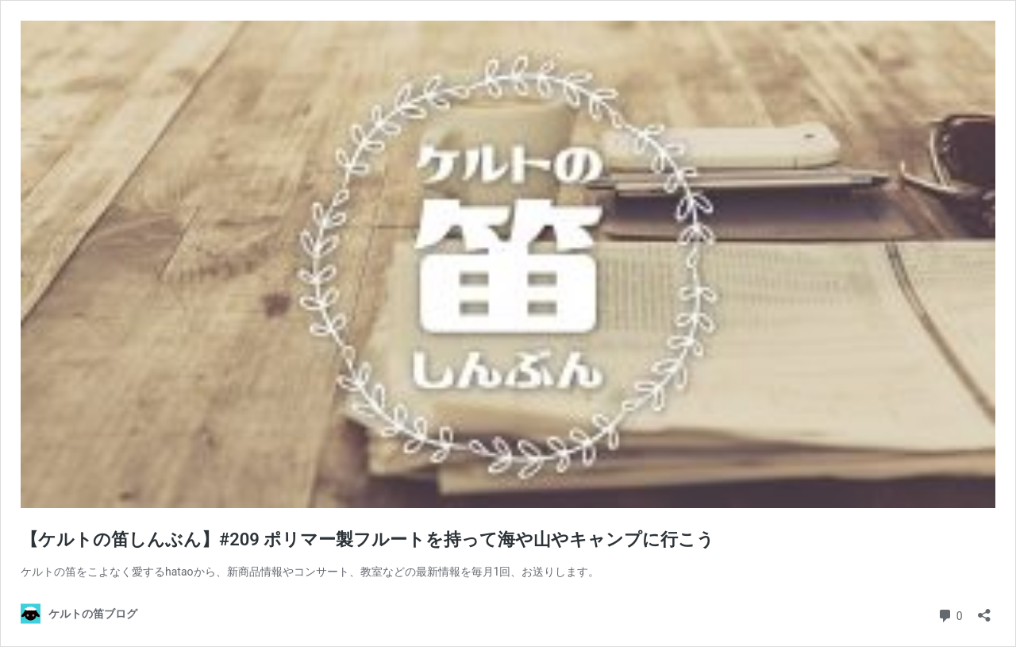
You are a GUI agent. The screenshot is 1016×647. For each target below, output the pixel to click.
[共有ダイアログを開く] (984, 610)
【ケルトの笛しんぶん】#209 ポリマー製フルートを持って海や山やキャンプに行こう (367, 539)
